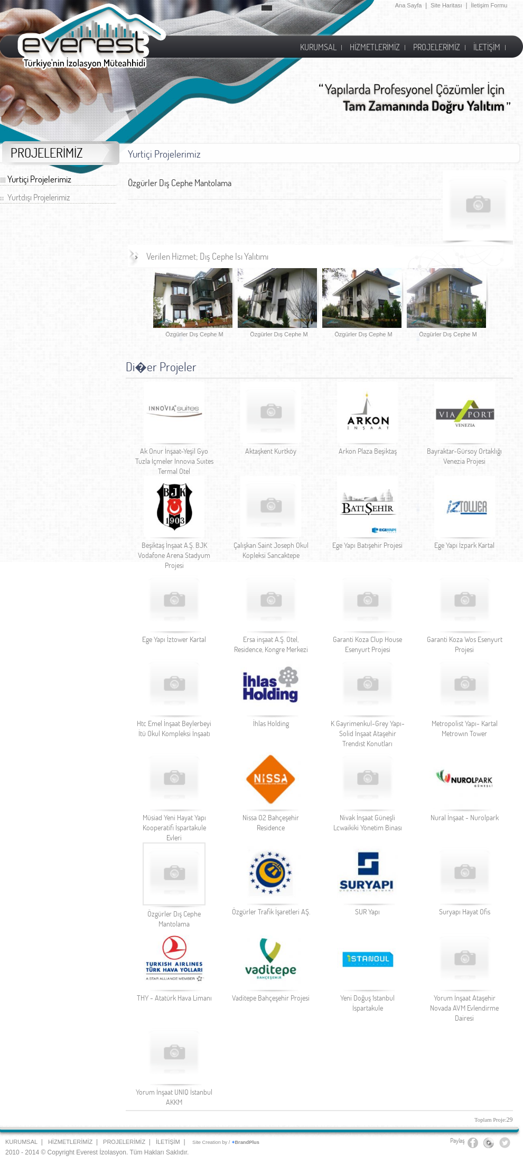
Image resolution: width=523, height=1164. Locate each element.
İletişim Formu (489, 5)
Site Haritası (446, 5)
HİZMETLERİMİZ (70, 1142)
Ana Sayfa (408, 5)
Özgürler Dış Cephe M (194, 334)
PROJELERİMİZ (124, 1142)
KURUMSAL (21, 1142)
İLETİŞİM (168, 1142)
